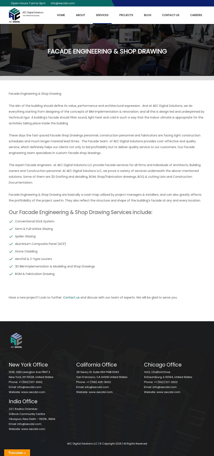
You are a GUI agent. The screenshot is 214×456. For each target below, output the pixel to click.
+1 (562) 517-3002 (30, 382)
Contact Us (170, 15)
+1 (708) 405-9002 (98, 382)
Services (102, 15)
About (80, 15)
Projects (126, 15)
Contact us (71, 297)
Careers (196, 15)
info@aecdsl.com (62, 3)
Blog (147, 15)
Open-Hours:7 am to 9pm (27, 3)
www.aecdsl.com (33, 392)
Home (61, 15)
